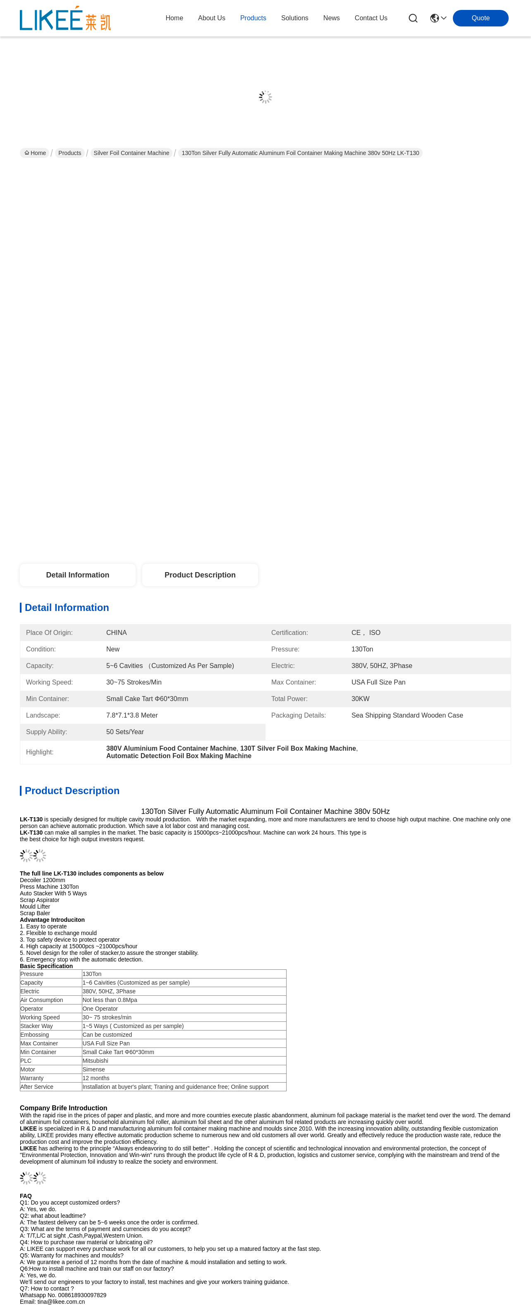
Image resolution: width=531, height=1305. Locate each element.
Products (69, 153)
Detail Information (77, 575)
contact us (371, 17)
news (331, 17)
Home (174, 17)
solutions (295, 17)
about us (211, 17)
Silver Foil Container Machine (132, 153)
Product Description (200, 575)
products (253, 17)
